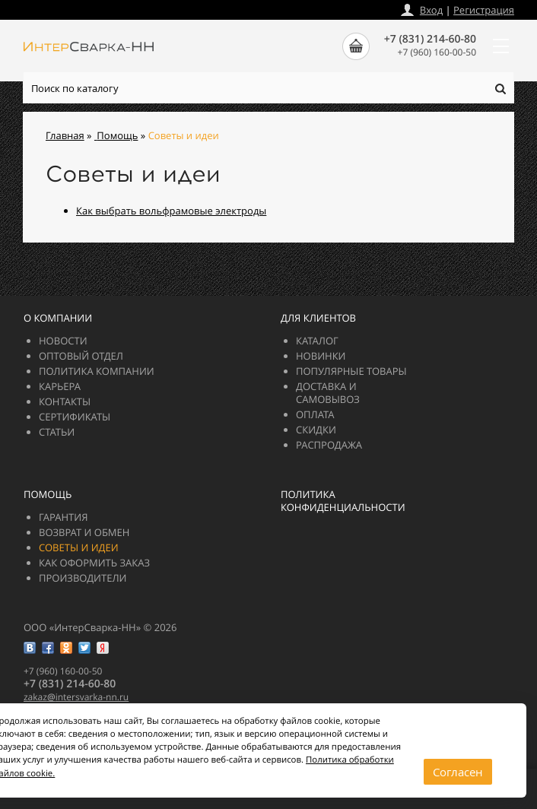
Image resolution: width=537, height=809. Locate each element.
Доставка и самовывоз (328, 392)
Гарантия (63, 517)
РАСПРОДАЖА (329, 445)
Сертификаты (74, 417)
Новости (63, 340)
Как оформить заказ (94, 562)
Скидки (316, 429)
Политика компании (96, 371)
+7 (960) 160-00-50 (437, 52)
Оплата (315, 414)
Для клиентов (318, 318)
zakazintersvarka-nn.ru (76, 696)
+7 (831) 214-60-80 (430, 39)
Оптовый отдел (81, 356)
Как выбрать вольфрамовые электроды (171, 210)
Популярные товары (351, 371)
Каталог (317, 340)
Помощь (47, 494)
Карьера (60, 386)
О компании (58, 318)
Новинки (321, 356)
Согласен (458, 771)
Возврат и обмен (84, 532)
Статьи (57, 432)
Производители (82, 578)
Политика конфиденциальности (343, 500)
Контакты (65, 401)
